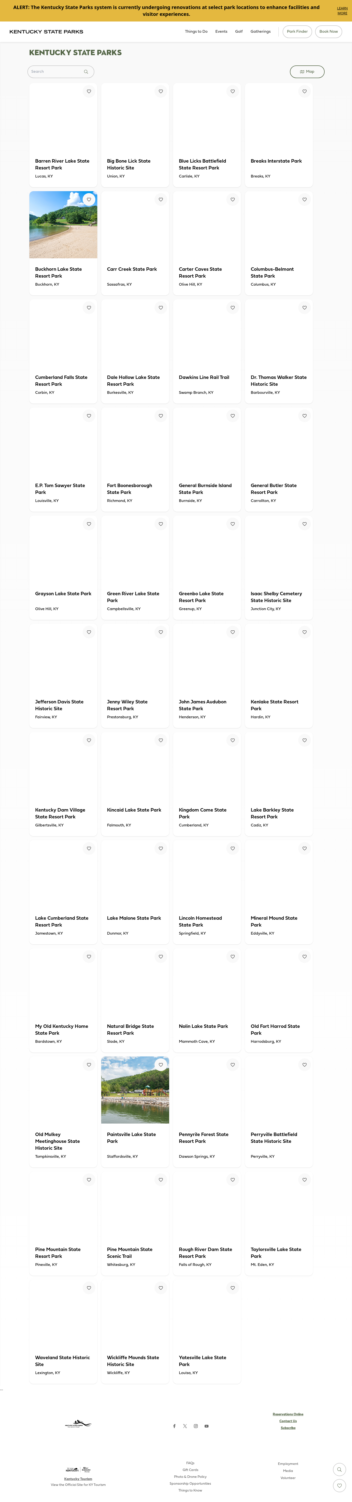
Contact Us (288, 1421)
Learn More (342, 10)
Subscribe (288, 1428)
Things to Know (190, 1490)
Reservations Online (288, 1414)
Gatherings (261, 32)
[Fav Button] (89, 91)
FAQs (190, 1463)
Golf (239, 32)
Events (221, 32)
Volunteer (288, 1478)
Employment (288, 1464)
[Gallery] (176, 10)
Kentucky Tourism (78, 1479)
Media (288, 1471)
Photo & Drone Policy (190, 1477)
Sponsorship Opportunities (190, 1484)
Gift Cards (190, 1470)
